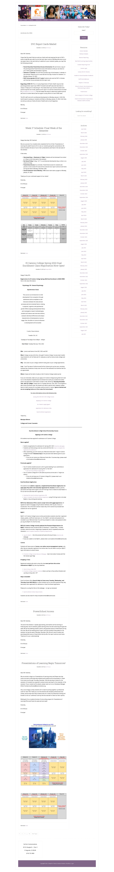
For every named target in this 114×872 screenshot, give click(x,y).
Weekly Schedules (83, 54)
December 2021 (84, 316)
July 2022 (84, 291)
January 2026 (84, 140)
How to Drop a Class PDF (29, 569)
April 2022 (83, 302)
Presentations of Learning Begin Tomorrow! (44, 663)
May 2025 (83, 168)
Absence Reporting (83, 57)
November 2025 (84, 147)
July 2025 (84, 161)
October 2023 (83, 237)
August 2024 (84, 201)
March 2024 (84, 219)
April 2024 (83, 215)
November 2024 (84, 190)
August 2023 (84, 244)
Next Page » (35, 833)
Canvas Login (83, 68)
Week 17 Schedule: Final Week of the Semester (43, 129)
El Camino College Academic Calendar (33, 571)
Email (84, 30)
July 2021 (84, 334)
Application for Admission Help (43, 408)
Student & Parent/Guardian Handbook (83, 75)
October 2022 (83, 280)
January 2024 (84, 226)
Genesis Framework (62, 863)
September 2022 (84, 284)
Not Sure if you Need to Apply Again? (36, 470)
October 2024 (83, 194)
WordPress (68, 863)
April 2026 (83, 129)
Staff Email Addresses (83, 79)
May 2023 (83, 255)
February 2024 (83, 222)
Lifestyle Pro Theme (52, 863)
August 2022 (84, 287)
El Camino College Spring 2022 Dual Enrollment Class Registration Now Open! (44, 264)
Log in (72, 863)
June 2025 (83, 165)
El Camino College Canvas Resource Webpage (35, 554)
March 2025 (84, 176)
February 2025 (83, 179)
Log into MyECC (27, 535)
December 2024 (84, 186)
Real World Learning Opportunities (83, 61)
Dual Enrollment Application (43, 412)
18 (29, 833)
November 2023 (84, 233)
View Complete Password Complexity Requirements (40, 531)
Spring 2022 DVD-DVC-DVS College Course (43, 397)
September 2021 (84, 327)
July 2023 (84, 248)
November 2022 (84, 276)
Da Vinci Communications (57, 12)
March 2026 (84, 132)
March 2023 (84, 262)
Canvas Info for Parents (84, 72)
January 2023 (84, 269)
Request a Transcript (84, 82)
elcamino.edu (60, 535)
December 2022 (84, 273)
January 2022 (84, 312)
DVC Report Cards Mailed (43, 44)
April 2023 (83, 258)
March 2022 (84, 305)
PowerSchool (84, 91)
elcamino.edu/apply (60, 446)
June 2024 (83, 208)
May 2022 (83, 298)
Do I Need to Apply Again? (44, 404)
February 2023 (83, 266)
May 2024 (83, 212)
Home (26, 118)
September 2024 (84, 197)
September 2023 (84, 240)
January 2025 (84, 183)
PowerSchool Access (43, 611)
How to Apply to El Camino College (83, 95)
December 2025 (84, 143)
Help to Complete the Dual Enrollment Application (36, 497)
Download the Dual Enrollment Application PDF (35, 495)
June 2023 (83, 251)
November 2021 (84, 320)
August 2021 (84, 330)
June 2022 (83, 294)
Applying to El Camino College (44, 400)
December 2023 (84, 230)
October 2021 (83, 323)
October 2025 (83, 150)
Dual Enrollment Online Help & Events (33, 592)
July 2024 (84, 204)
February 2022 (83, 309)
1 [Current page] (19, 833)
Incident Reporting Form (84, 64)
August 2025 (84, 158)
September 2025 (84, 154)
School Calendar (84, 51)
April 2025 (83, 172)
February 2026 (83, 136)
